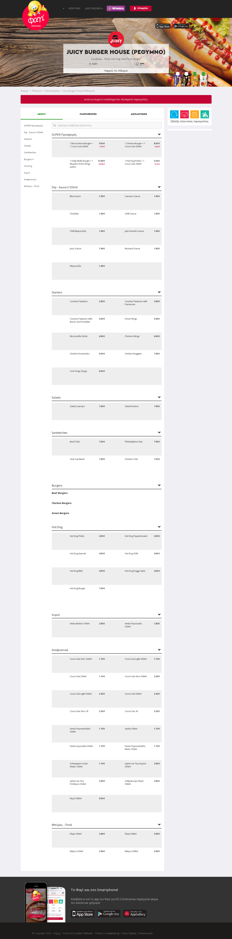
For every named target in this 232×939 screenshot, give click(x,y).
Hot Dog (28, 165)
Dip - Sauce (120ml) (33, 132)
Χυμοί (27, 172)
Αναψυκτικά (30, 179)
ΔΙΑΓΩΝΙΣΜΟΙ (94, 8)
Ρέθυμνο (36, 90)
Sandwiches (30, 152)
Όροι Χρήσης (129, 933)
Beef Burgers (60, 493)
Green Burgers (60, 513)
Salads (27, 145)
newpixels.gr (113, 933)
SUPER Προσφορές (33, 125)
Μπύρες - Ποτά (31, 186)
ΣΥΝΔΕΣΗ (141, 8)
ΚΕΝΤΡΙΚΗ (74, 8)
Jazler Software (84, 933)
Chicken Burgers (62, 503)
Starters (28, 138)
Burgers (29, 159)
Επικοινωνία (145, 933)
